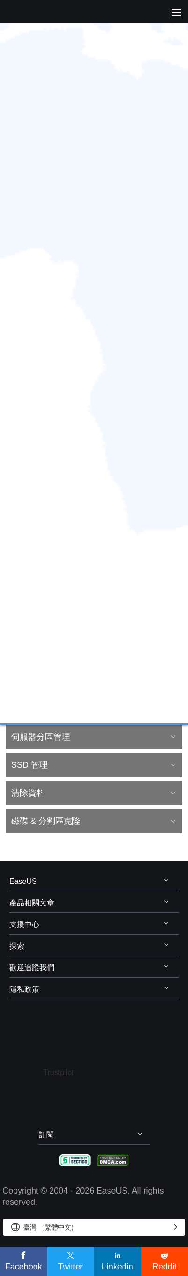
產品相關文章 (31, 903)
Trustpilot (58, 1072)
